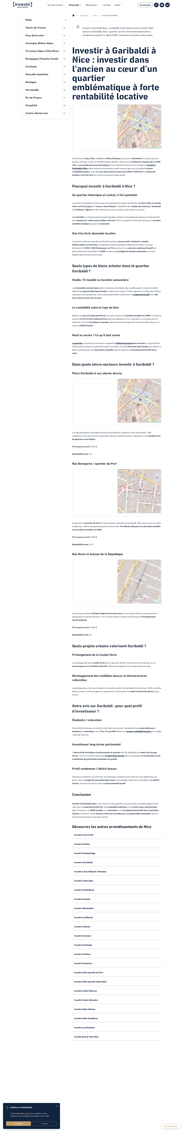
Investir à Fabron (82, 926)
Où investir (75, 5)
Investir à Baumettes (83, 908)
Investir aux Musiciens (84, 1027)
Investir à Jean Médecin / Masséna (90, 871)
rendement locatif (141, 294)
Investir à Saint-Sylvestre (86, 1000)
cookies (27, 1113)
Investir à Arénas (82, 899)
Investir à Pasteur (82, 954)
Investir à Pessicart (83, 963)
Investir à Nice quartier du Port (88, 972)
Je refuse (44, 1123)
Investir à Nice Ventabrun (86, 1018)
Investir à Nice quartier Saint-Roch (90, 981)
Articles (106, 5)
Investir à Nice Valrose (84, 1009)
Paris (29, 19)
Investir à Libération (83, 880)
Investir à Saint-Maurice (85, 991)
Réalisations (92, 5)
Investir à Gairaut (82, 935)
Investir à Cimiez (82, 844)
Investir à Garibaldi (83, 862)
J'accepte (18, 1123)
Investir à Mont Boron (84, 890)
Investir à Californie (83, 917)
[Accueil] (73, 15)
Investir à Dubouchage (84, 853)
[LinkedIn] (167, 5)
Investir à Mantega (83, 945)
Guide (118, 5)
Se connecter (145, 5)
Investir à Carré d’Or (84, 835)
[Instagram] (156, 5)
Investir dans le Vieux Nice (86, 1036)
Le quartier (77, 343)
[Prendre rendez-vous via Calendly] (171, 1126)
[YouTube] (162, 5)
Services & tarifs (56, 5)
